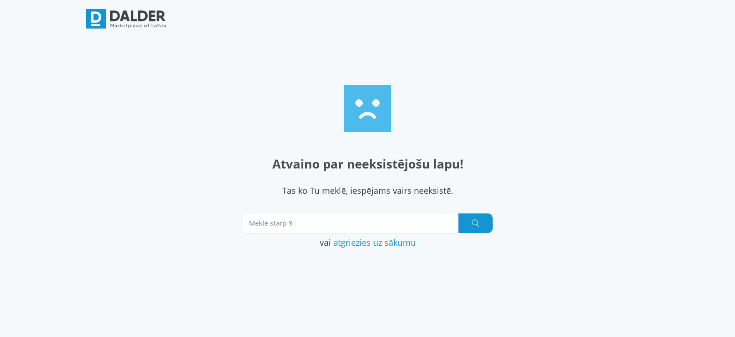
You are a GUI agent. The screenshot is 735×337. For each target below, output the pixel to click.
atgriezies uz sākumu (374, 242)
